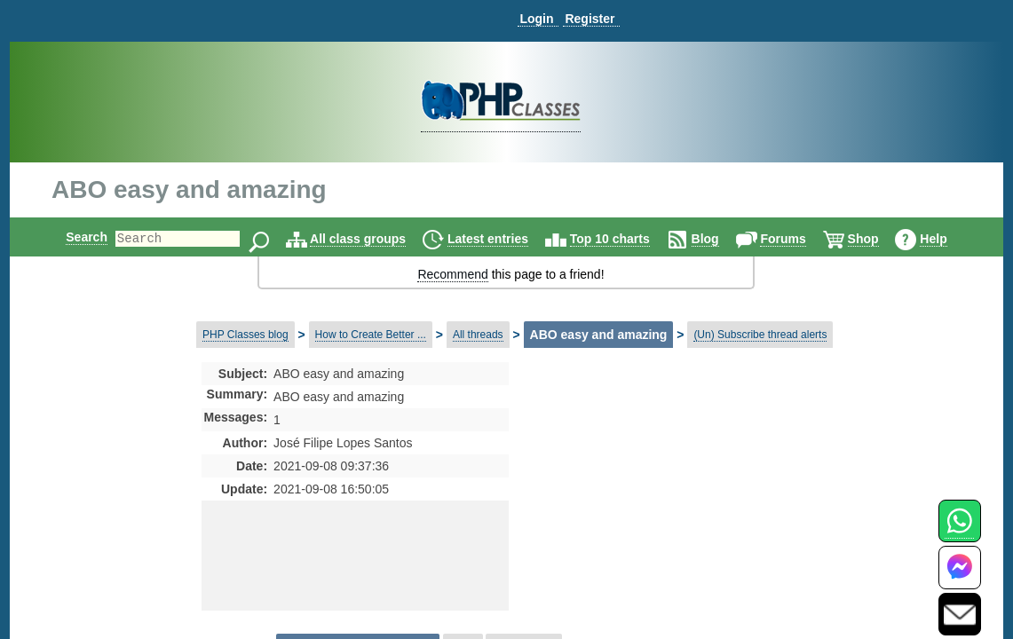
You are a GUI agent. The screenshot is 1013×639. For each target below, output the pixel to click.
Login (536, 19)
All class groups (373, 239)
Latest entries (503, 239)
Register (589, 19)
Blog (720, 239)
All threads (478, 334)
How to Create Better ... (370, 334)
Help (948, 239)
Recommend (452, 274)
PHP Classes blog (245, 334)
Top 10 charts (625, 239)
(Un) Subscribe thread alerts (760, 334)
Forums (797, 239)
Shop (878, 239)
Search (71, 237)
